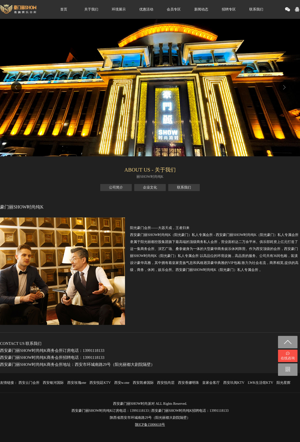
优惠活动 (146, 9)
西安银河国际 (53, 383)
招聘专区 (229, 9)
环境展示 (119, 9)
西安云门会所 (29, 383)
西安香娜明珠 (188, 383)
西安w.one (122, 383)
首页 (63, 9)
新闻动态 (201, 9)
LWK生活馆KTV (260, 383)
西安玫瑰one (76, 383)
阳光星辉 (283, 383)
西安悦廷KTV (100, 383)
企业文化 (150, 187)
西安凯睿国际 (143, 383)
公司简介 (116, 187)
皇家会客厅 (211, 383)
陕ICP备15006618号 (150, 425)
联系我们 (256, 9)
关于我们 (91, 9)
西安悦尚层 (165, 383)
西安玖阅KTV (233, 383)
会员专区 (174, 9)
